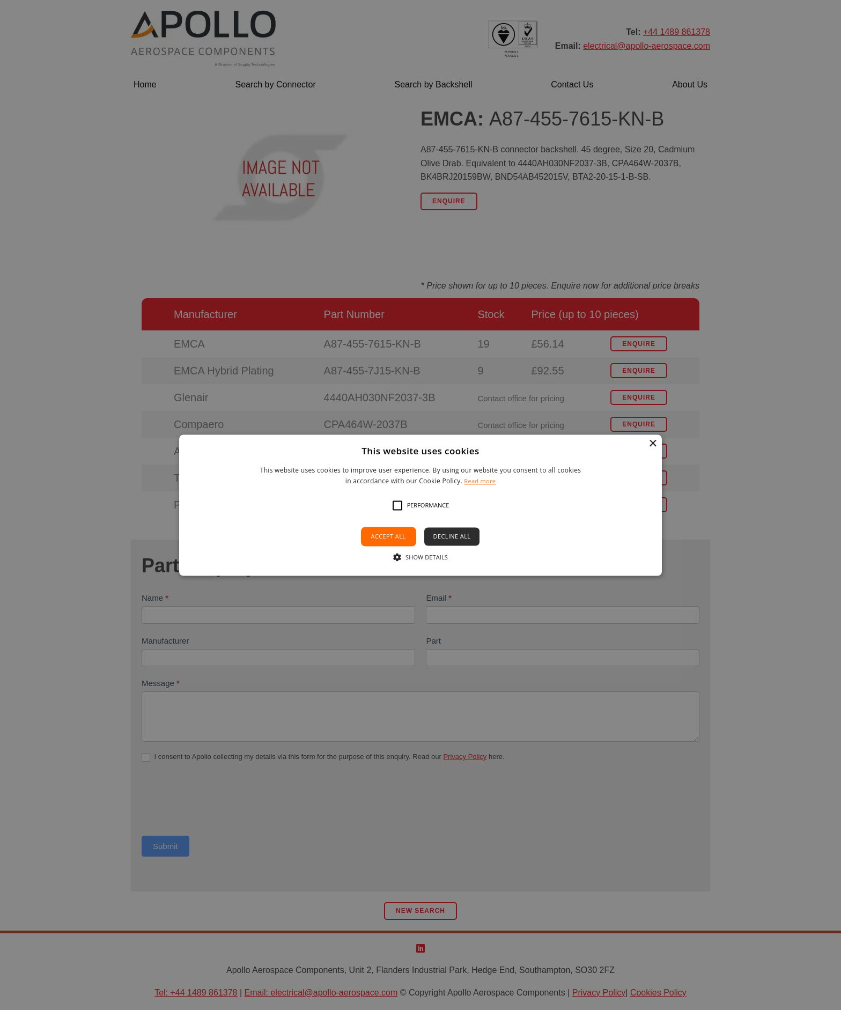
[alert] (420, 505)
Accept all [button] (388, 537)
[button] (397, 506)
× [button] (652, 444)
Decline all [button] (452, 537)
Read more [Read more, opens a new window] (480, 481)
